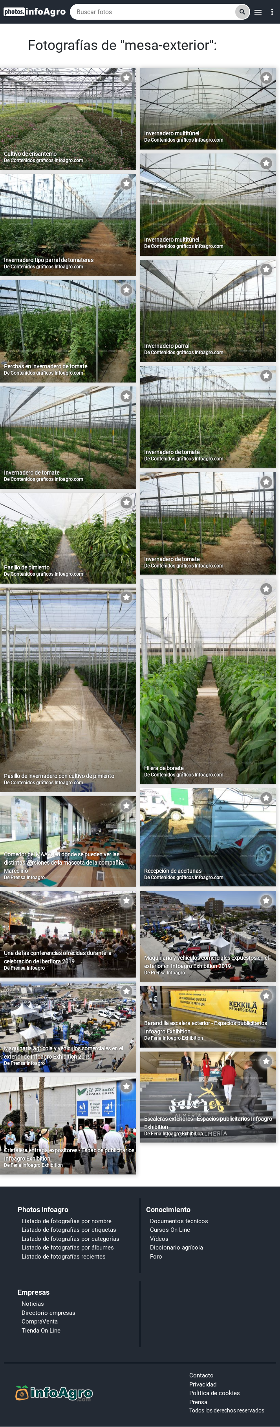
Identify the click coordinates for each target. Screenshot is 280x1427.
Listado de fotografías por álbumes (68, 1247)
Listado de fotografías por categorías (70, 1238)
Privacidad (202, 1384)
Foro (156, 1256)
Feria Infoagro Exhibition (177, 1038)
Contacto (201, 1375)
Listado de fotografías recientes (64, 1256)
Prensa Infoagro (28, 877)
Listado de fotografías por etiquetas (69, 1229)
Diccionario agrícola (176, 1247)
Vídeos (159, 1238)
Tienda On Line (41, 1330)
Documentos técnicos (179, 1221)
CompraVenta (40, 1321)
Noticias (33, 1303)
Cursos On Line (170, 1229)
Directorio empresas (48, 1312)
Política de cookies (214, 1393)
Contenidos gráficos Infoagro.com (47, 160)
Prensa (198, 1402)
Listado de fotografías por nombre (67, 1221)
